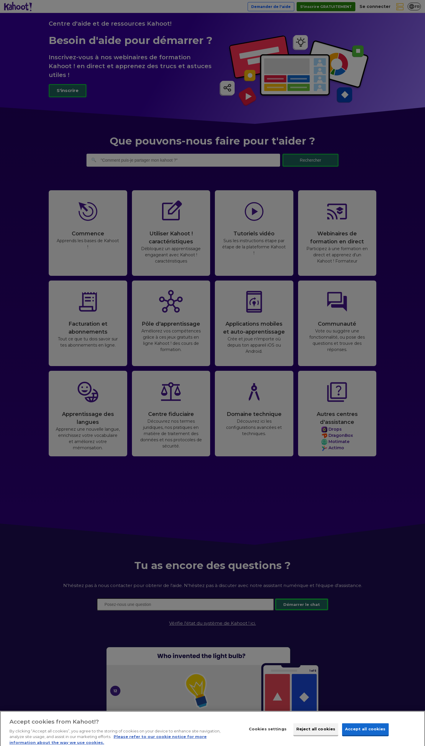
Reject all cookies (315, 732)
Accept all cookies (365, 732)
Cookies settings (268, 732)
